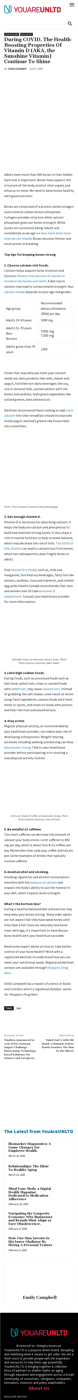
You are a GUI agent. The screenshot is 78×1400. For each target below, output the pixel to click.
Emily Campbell (17, 68)
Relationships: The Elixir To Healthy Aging (28, 1125)
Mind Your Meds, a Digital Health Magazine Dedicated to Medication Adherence (29, 1151)
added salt (18, 646)
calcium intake (14, 272)
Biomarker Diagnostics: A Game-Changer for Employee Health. (29, 1104)
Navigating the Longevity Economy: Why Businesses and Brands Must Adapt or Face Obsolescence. (30, 1176)
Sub (18, 965)
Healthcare (11, 34)
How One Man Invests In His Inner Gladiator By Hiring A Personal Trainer (30, 1199)
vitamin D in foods (24, 527)
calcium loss (51, 646)
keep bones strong (17, 704)
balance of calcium (43, 840)
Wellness (26, 34)
